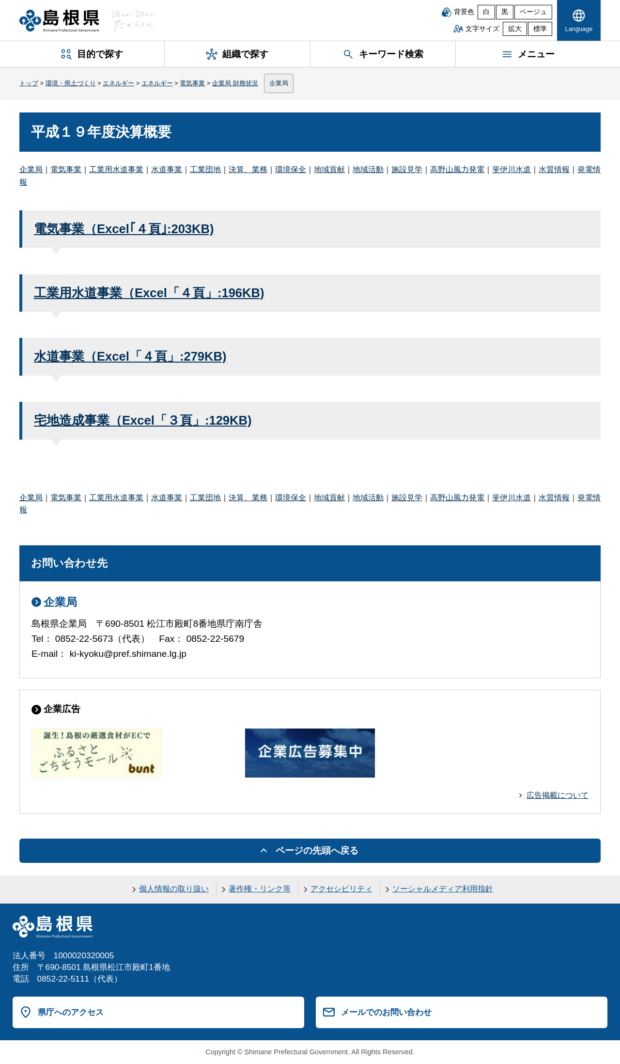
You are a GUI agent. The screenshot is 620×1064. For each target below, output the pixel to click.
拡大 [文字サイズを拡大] (515, 28)
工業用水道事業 (116, 169)
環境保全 (290, 169)
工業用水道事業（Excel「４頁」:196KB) (149, 293)
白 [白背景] (486, 12)
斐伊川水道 (511, 169)
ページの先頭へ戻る (317, 850)
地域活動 (368, 169)
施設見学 (406, 169)
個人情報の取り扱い (174, 889)
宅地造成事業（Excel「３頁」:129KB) (143, 420)
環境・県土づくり (71, 83)
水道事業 (166, 169)
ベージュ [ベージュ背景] (533, 12)
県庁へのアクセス (71, 1012)
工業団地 (205, 169)
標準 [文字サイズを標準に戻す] (540, 28)
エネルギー (118, 83)
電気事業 (192, 83)
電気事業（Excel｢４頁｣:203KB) (124, 229)
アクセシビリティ (341, 889)
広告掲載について (558, 795)
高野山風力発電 (457, 169)
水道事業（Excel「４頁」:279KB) (130, 356)
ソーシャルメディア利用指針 (442, 889)
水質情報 (554, 169)
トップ (28, 83)
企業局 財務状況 (235, 83)
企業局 (278, 83)
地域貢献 (329, 169)
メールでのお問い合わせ (386, 1012)
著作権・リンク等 (260, 889)
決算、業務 (248, 169)
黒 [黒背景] (504, 12)
